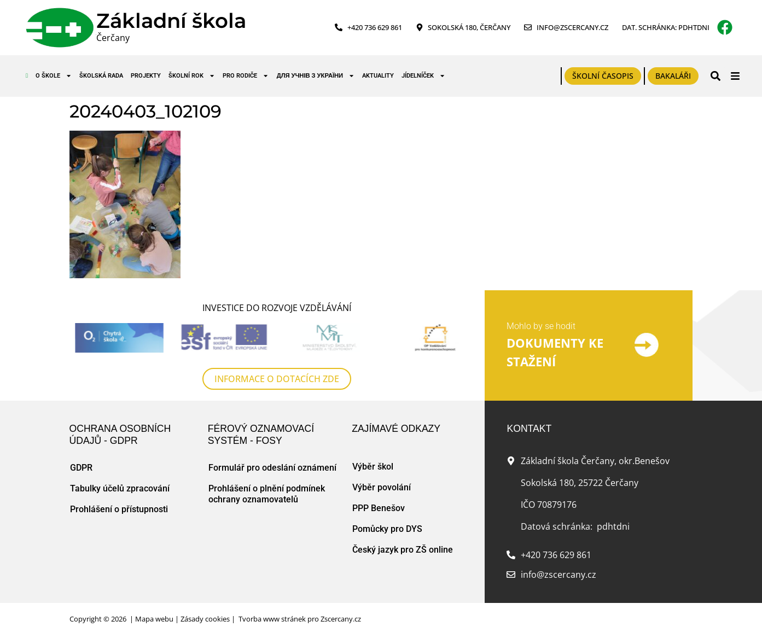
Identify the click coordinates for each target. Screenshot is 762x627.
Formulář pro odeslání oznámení (272, 467)
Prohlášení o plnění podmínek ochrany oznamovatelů (266, 494)
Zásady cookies (205, 619)
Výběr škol (372, 466)
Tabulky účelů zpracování (120, 488)
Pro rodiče (246, 75)
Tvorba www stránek (272, 619)
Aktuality (378, 75)
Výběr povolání (381, 487)
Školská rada (101, 75)
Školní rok (191, 75)
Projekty (146, 75)
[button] (716, 76)
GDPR (81, 467)
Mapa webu (154, 619)
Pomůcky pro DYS (387, 529)
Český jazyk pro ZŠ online (402, 549)
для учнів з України (316, 75)
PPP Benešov (378, 508)
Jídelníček (423, 75)
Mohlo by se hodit (541, 326)
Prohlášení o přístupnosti (119, 509)
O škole (54, 75)
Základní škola (171, 20)
